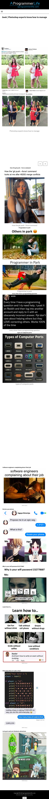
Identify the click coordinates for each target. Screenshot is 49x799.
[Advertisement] (24, 33)
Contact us (22, 795)
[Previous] (40, 164)
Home (17, 795)
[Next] (45, 164)
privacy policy (29, 795)
